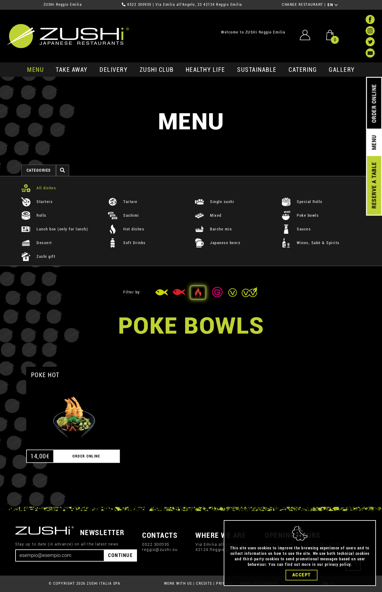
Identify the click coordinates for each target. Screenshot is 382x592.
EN (333, 5)
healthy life (205, 69)
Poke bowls (300, 215)
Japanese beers (218, 242)
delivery (114, 69)
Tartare (123, 201)
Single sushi (214, 201)
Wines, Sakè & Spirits (311, 242)
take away (72, 69)
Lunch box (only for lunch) (54, 229)
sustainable (257, 69)
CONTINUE (120, 555)
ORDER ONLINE (374, 103)
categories (38, 170)
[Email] (59, 555)
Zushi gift (38, 256)
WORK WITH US (178, 583)
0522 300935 (139, 4)
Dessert (36, 242)
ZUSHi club (157, 69)
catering (303, 69)
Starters (37, 201)
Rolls (34, 215)
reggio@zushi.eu (160, 549)
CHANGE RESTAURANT (302, 4)
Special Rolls (302, 201)
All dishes (38, 188)
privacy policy (338, 564)
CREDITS (204, 583)
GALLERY (342, 69)
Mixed (208, 215)
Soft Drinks (127, 242)
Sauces (296, 229)
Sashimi (123, 215)
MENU (35, 69)
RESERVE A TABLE (374, 185)
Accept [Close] (301, 575)
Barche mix (213, 229)
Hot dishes (126, 229)
